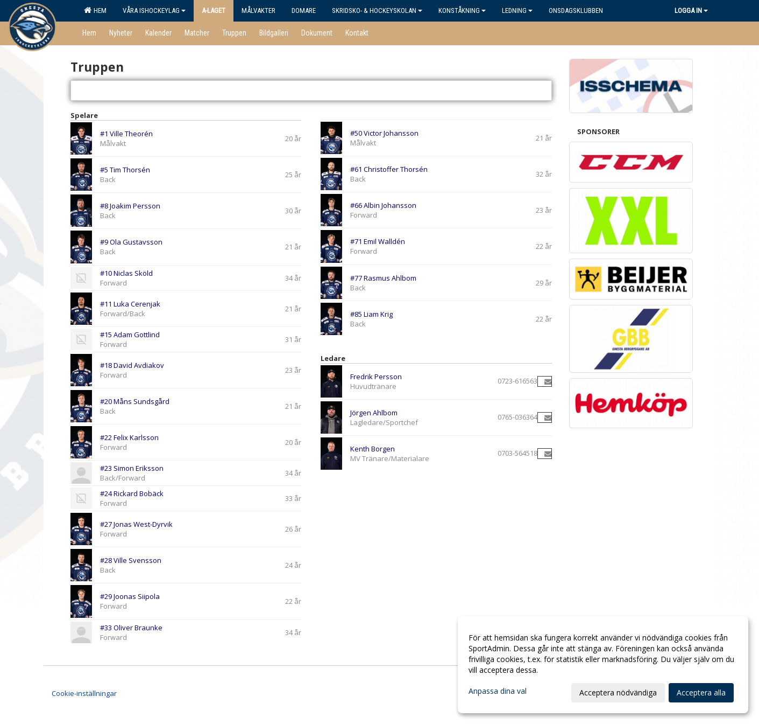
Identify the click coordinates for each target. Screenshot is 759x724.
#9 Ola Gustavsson (131, 242)
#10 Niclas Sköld (126, 273)
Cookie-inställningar (84, 693)
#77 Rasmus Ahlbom (383, 278)
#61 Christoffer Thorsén (389, 169)
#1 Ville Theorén (126, 133)
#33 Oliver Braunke (131, 627)
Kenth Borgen (372, 449)
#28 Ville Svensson (130, 560)
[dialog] (603, 664)
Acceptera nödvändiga (618, 692)
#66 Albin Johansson (383, 205)
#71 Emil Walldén (377, 241)
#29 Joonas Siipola (130, 596)
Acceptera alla (701, 692)
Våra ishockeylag (154, 10)
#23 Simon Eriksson (132, 468)
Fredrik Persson (376, 376)
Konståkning (462, 10)
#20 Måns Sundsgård (134, 401)
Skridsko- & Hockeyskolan (377, 10)
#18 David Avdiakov (132, 365)
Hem (95, 10)
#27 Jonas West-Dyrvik (136, 524)
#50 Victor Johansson (384, 133)
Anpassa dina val (498, 691)
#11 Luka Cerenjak (130, 304)
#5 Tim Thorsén (125, 170)
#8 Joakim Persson (130, 206)
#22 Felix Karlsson (129, 437)
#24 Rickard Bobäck (132, 493)
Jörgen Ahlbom (374, 412)
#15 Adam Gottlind (130, 334)
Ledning (517, 10)
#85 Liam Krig (371, 314)
